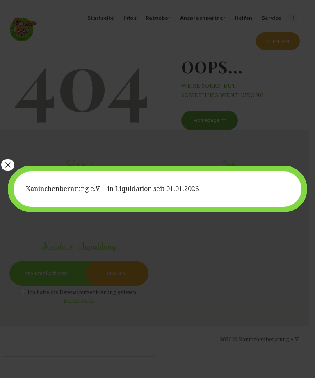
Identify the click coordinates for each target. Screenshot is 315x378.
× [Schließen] (7, 165)
